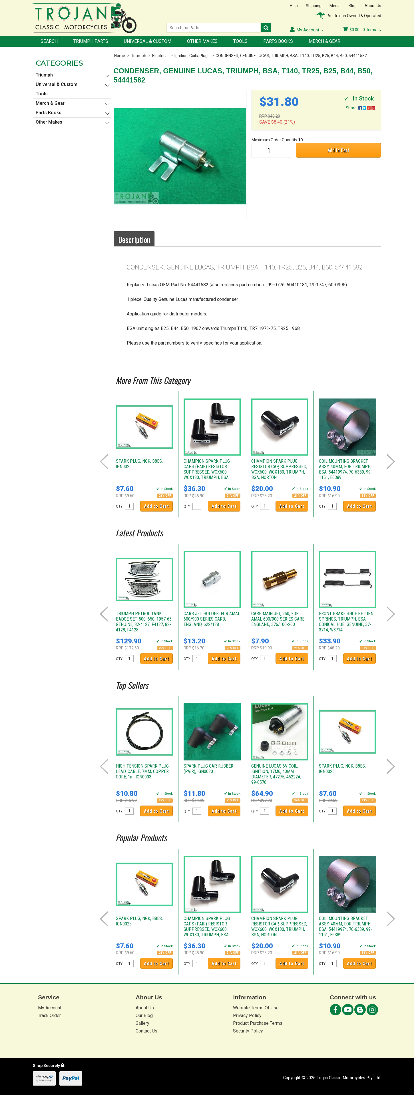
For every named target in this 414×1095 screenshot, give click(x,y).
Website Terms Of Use (256, 1008)
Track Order (49, 1015)
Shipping (313, 5)
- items (362, 30)
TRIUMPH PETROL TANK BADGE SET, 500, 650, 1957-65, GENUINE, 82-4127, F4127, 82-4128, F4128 (144, 622)
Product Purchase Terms (257, 1023)
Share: (360, 108)
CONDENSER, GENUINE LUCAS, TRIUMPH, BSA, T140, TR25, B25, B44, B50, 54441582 (291, 55)
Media (335, 5)
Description (134, 239)
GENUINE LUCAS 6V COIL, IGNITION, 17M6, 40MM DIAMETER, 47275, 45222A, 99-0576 (276, 774)
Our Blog (144, 1015)
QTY (119, 506)
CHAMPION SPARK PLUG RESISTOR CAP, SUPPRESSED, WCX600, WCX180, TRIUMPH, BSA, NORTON (279, 469)
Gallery (142, 1023)
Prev (104, 461)
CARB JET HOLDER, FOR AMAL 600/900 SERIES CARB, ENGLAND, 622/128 (212, 619)
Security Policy (248, 1031)
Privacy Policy (247, 1015)
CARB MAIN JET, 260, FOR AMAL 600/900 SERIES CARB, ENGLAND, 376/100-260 (278, 619)
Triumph (138, 55)
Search (49, 41)
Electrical (160, 55)
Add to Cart (338, 150)
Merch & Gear (324, 41)
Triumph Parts (90, 41)
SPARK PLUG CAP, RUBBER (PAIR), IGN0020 (208, 768)
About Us (373, 5)
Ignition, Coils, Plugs (192, 55)
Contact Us (146, 1031)
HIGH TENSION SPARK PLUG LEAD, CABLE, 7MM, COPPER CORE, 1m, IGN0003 (142, 771)
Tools (240, 41)
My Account (49, 1008)
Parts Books (278, 41)
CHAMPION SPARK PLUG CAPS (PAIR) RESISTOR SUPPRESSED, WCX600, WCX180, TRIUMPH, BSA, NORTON (207, 472)
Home (119, 55)
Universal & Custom (147, 41)
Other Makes (202, 41)
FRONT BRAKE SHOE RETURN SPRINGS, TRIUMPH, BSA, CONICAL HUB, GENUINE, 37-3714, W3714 (346, 622)
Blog (353, 5)
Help (294, 5)
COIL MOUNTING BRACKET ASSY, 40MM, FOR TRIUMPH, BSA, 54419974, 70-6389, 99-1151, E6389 (345, 469)
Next (391, 461)
